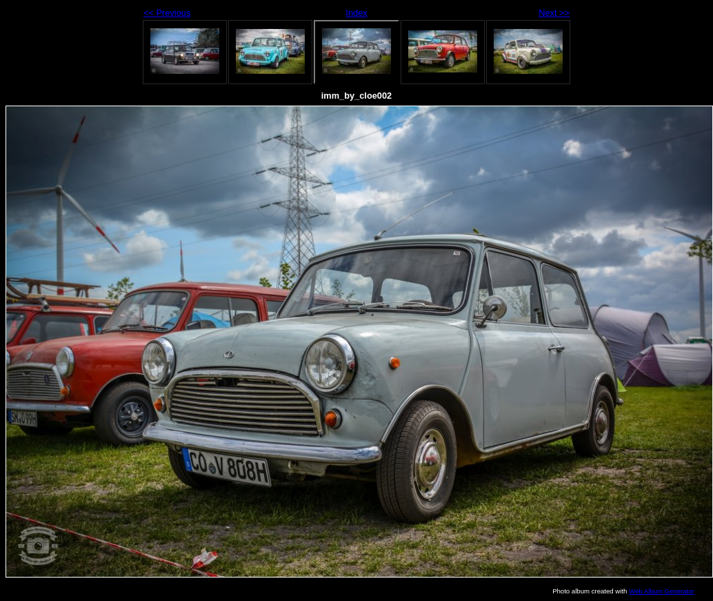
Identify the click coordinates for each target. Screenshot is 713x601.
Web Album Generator (661, 591)
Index (356, 13)
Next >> (554, 13)
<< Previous (166, 13)
